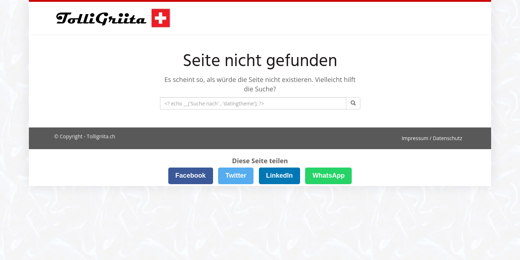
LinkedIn (279, 175)
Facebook (191, 175)
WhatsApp (328, 175)
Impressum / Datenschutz (432, 138)
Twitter (235, 175)
